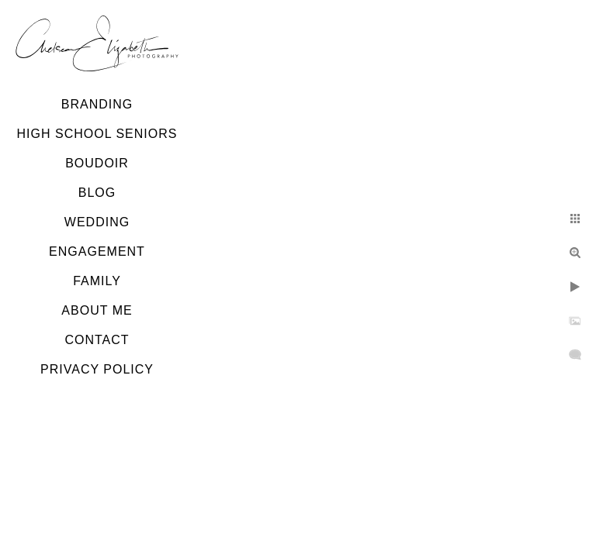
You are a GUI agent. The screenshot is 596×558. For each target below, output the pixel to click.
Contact (96, 339)
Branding (97, 104)
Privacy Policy (97, 369)
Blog (97, 192)
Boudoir (97, 163)
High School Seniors (97, 133)
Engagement (97, 251)
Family (97, 281)
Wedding (97, 222)
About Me (96, 310)
